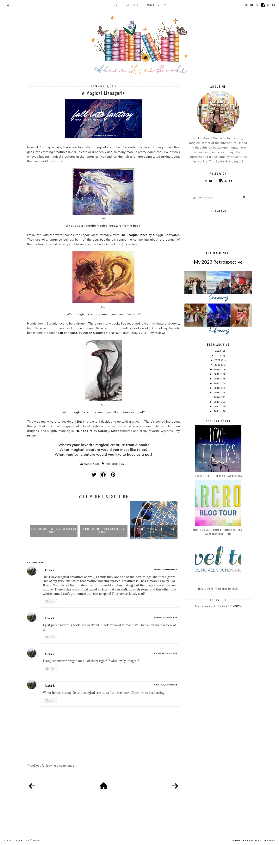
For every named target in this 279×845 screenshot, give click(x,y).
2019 (217, 374)
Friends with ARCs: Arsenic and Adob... (53, 530)
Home (116, 4)
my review (130, 244)
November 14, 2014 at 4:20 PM (165, 618)
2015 (217, 392)
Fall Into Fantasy (117, 463)
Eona (74, 333)
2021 (217, 364)
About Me (133, 4)
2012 (217, 406)
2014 (217, 397)
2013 (217, 401)
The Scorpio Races (134, 235)
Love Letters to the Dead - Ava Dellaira (218, 476)
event (107, 463)
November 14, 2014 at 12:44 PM (165, 569)
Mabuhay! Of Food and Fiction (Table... (103, 530)
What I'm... (155, 4)
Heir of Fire (84, 431)
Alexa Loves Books (16, 840)
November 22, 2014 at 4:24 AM (165, 685)
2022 (217, 360)
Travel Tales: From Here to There (218, 588)
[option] (53, 520)
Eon (60, 333)
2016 (217, 387)
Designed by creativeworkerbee (252, 840)
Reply (50, 601)
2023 (218, 355)
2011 (217, 411)
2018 (217, 378)
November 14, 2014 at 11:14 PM (165, 653)
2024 (218, 350)
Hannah (123, 156)
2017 (217, 383)
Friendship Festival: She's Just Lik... (154, 530)
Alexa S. (50, 570)
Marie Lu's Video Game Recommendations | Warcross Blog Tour (218, 532)
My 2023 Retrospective (218, 262)
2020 (217, 369)
